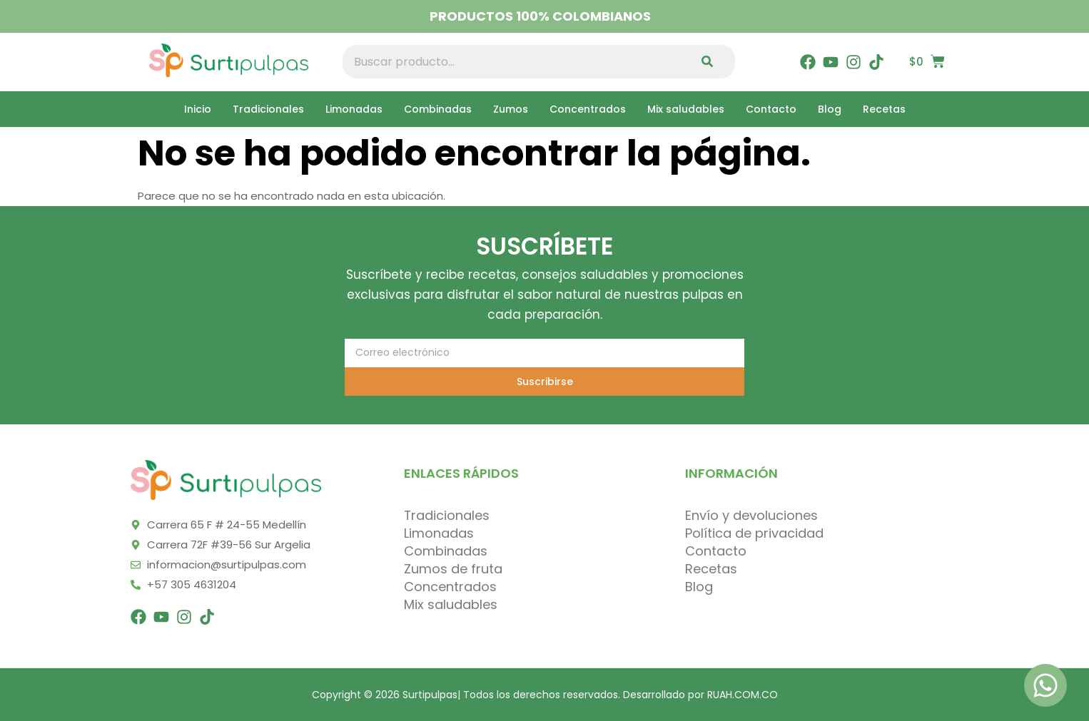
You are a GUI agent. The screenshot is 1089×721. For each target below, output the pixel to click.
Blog (829, 109)
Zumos (510, 109)
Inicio (197, 109)
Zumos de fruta (453, 569)
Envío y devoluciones (751, 515)
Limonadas (354, 109)
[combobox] (514, 61)
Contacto (771, 109)
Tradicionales (268, 109)
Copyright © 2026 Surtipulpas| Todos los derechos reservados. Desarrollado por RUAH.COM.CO (545, 694)
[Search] (710, 61)
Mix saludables (685, 109)
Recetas (884, 109)
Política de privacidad (754, 533)
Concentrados (587, 109)
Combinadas (438, 109)
